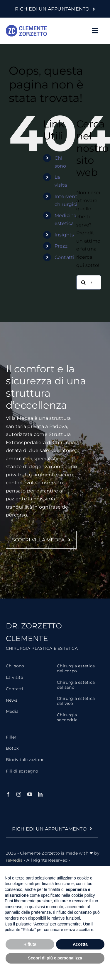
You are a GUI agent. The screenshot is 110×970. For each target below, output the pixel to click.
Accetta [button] (80, 944)
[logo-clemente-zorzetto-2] (26, 27)
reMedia (14, 862)
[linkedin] (40, 797)
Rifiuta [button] (29, 944)
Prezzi (62, 246)
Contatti (65, 257)
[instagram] (18, 797)
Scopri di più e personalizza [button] (55, 958)
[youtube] (29, 797)
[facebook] (8, 797)
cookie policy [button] (82, 895)
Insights (64, 235)
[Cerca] (83, 282)
